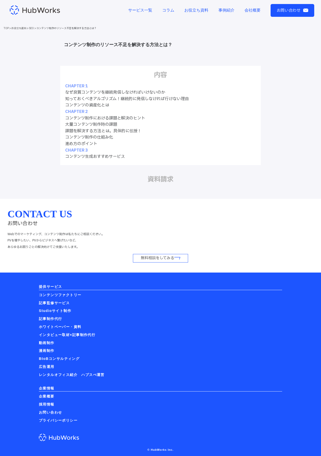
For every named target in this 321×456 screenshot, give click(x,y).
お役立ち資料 (196, 10)
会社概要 (253, 10)
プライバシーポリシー (58, 420)
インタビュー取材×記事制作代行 (67, 335)
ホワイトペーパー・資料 (60, 327)
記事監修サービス (54, 303)
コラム (168, 10)
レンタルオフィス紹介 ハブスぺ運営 (72, 375)
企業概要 (46, 396)
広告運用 (46, 367)
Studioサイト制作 (55, 311)
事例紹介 (226, 10)
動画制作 (46, 343)
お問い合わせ (292, 11)
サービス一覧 (140, 10)
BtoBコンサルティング (59, 359)
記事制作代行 (50, 319)
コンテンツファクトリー (60, 295)
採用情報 (46, 404)
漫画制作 (46, 351)
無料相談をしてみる (160, 258)
